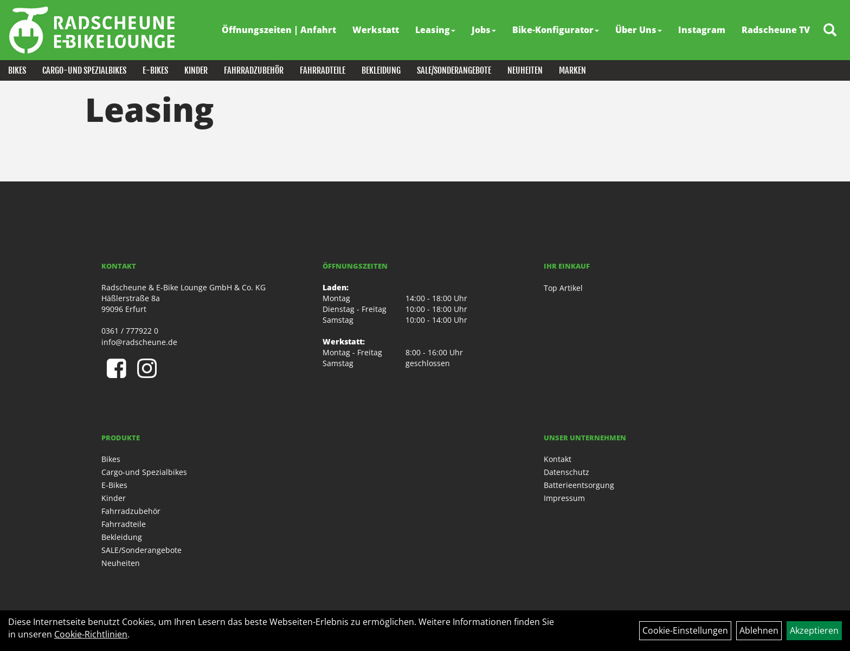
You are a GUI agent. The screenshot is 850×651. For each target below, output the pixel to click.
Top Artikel (563, 288)
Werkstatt (375, 30)
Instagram (701, 30)
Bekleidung (381, 70)
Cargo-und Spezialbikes (84, 70)
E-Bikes (155, 70)
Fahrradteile (322, 70)
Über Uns (638, 30)
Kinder (196, 70)
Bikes (17, 70)
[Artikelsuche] (829, 31)
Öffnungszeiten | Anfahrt (279, 30)
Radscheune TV (776, 30)
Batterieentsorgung (579, 485)
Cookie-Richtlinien (90, 634)
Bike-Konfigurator (555, 30)
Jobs (484, 30)
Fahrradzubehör (254, 70)
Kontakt (557, 459)
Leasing (435, 30)
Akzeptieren (814, 630)
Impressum (564, 498)
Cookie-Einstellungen (685, 630)
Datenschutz (566, 472)
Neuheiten (525, 70)
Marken (572, 70)
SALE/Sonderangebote (454, 70)
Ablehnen (758, 630)
